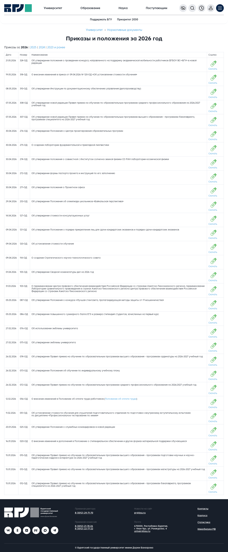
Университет (53, 8)
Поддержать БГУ (101, 19)
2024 (42, 47)
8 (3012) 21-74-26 (84, 526)
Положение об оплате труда (120, 399)
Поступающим (156, 8)
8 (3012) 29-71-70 (84, 513)
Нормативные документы (124, 30)
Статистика (203, 522)
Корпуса (202, 515)
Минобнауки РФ (206, 529)
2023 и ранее (56, 47)
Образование (90, 8)
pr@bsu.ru (140, 513)
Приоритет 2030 (127, 19)
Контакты (202, 509)
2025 (33, 47)
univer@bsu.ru (142, 531)
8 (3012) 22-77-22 (84, 528)
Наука (123, 8)
